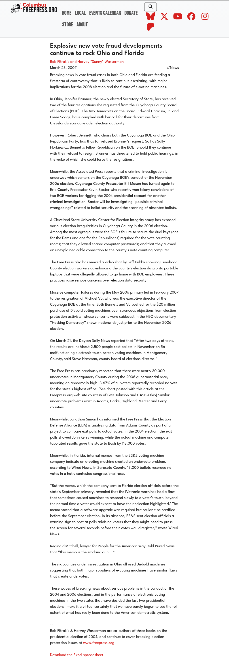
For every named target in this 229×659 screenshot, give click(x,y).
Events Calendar (105, 13)
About (82, 24)
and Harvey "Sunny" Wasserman (97, 62)
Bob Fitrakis (59, 62)
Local (80, 13)
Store (67, 24)
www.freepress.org (98, 643)
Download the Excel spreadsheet (76, 655)
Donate (131, 13)
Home (66, 13)
